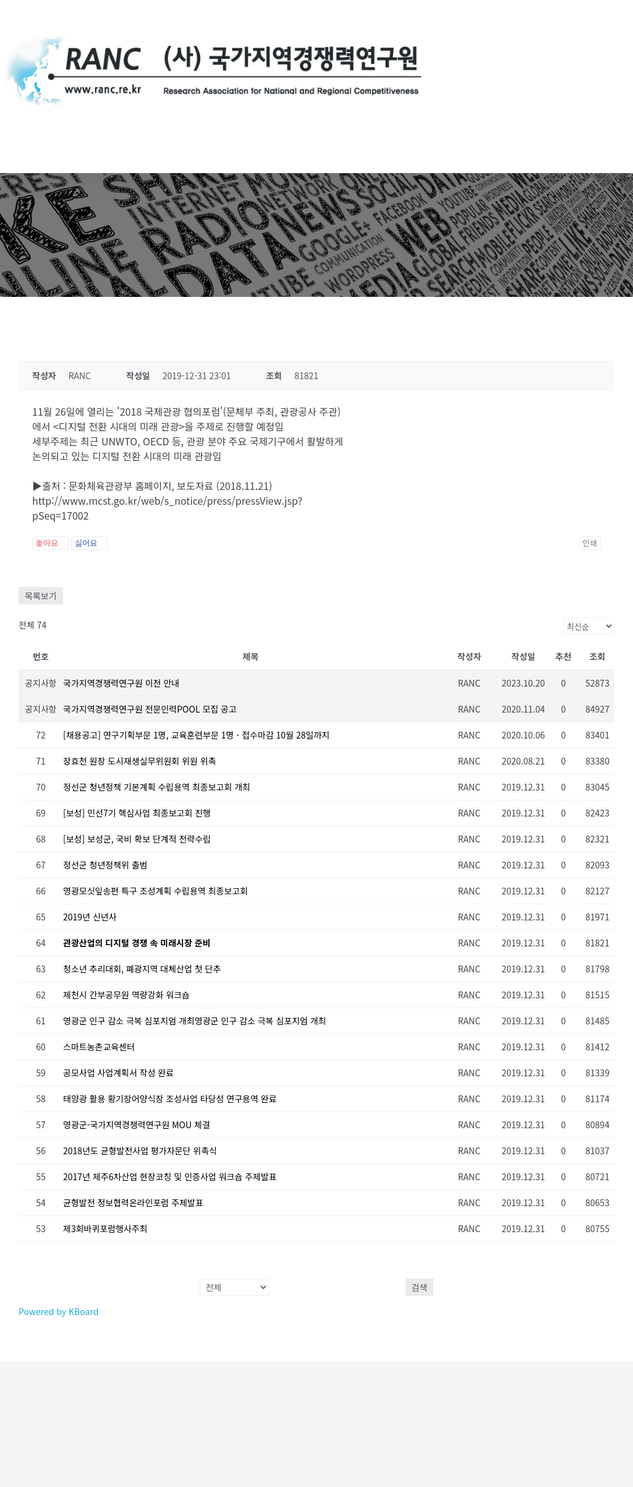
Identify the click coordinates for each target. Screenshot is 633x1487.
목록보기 (41, 595)
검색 (420, 1287)
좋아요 (50, 543)
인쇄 (589, 543)
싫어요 (89, 543)
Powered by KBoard (58, 1311)
